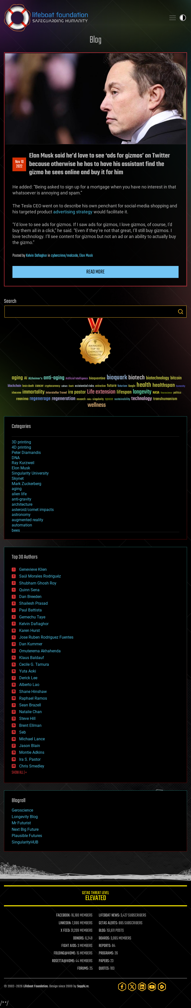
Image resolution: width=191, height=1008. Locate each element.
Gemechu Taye (32, 617)
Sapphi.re (83, 986)
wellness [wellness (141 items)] (97, 405)
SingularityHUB (25, 842)
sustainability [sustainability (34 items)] (122, 399)
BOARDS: (104, 938)
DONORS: (78, 938)
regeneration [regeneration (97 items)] (63, 399)
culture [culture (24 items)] (64, 386)
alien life (19, 494)
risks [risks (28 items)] (89, 399)
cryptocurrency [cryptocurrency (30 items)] (52, 386)
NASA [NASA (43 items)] (156, 393)
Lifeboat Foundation (35, 986)
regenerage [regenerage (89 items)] (40, 399)
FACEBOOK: (63, 915)
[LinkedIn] (142, 986)
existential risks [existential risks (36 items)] (84, 386)
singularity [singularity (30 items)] (98, 399)
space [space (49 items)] (109, 399)
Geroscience (22, 810)
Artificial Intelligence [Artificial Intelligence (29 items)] (77, 378)
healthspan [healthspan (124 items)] (163, 385)
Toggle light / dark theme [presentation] (183, 17)
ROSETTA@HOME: (63, 961)
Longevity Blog (25, 816)
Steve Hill (27, 718)
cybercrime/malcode (64, 255)
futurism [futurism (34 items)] (122, 386)
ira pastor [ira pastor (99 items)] (77, 392)
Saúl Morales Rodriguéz (40, 576)
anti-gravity (21, 499)
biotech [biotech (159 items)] (136, 377)
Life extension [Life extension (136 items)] (101, 392)
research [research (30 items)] (81, 399)
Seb (22, 732)
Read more (95, 272)
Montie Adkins (31, 752)
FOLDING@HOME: (65, 953)
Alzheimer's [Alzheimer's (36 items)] (35, 379)
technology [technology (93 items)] (141, 399)
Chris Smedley (31, 766)
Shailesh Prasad (33, 603)
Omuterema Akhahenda (40, 651)
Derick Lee (28, 677)
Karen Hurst (29, 630)
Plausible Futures (27, 835)
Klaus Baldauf (31, 657)
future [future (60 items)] (111, 385)
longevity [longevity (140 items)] (142, 392)
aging (17, 488)
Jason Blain (29, 745)
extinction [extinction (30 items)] (100, 386)
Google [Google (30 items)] (131, 386)
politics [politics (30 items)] (177, 393)
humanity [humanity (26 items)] (180, 386)
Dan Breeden (30, 596)
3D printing (21, 442)
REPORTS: (105, 946)
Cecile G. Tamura (34, 664)
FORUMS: (83, 968)
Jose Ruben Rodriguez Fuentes (46, 637)
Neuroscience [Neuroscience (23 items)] (166, 393)
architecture (22, 504)
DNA (16, 457)
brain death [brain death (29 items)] (28, 386)
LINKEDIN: (65, 923)
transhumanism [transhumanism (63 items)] (165, 399)
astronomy (21, 514)
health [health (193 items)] (144, 385)
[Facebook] (122, 986)
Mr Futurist (21, 823)
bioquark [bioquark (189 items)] (117, 377)
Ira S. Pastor (30, 759)
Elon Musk (86, 255)
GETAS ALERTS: (108, 923)
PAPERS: (104, 961)
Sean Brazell (30, 705)
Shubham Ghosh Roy (37, 583)
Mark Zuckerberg (26, 483)
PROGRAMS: (106, 953)
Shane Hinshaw (33, 691)
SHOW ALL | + (19, 772)
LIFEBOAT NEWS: (109, 915)
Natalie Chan (30, 711)
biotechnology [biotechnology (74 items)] (157, 378)
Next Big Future (25, 829)
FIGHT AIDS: (69, 946)
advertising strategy (73, 211)
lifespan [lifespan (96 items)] (124, 392)
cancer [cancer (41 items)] (39, 386)
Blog (95, 40)
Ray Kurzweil (23, 462)
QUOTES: (104, 968)
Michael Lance (32, 739)
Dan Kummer (30, 644)
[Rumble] (162, 986)
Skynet (18, 478)
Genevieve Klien (33, 569)
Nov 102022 (19, 164)
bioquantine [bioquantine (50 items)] (97, 378)
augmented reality (27, 519)
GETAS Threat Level (95, 897)
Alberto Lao (29, 684)
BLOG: (102, 930)
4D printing (21, 447)
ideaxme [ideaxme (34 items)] (16, 393)
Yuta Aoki (27, 671)
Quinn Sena (29, 590)
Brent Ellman (30, 725)
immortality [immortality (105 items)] (33, 392)
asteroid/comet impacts (33, 509)
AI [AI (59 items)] (25, 378)
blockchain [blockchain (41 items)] (14, 386)
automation (22, 525)
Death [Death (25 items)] (71, 386)
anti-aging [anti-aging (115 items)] (54, 378)
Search (181, 312)
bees (16, 530)
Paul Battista (30, 610)
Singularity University (30, 473)
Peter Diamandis (26, 452)
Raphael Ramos (33, 698)
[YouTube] (152, 986)
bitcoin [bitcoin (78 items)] (176, 378)
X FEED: (65, 930)
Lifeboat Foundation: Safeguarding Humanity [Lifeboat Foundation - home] (83, 17)
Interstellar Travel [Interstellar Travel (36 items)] (56, 393)
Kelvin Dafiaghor (36, 255)
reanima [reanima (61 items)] (22, 399)
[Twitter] (132, 986)
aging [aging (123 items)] (17, 378)
